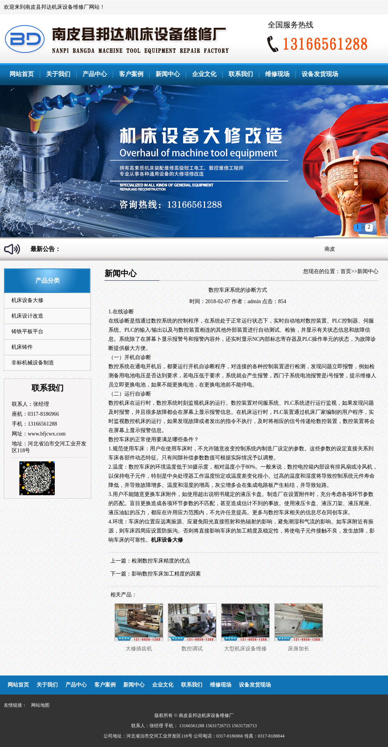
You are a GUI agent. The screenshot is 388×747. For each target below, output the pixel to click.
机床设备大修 (27, 300)
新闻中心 (168, 74)
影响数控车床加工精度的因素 (166, 574)
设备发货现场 (320, 74)
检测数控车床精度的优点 (161, 561)
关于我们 (58, 74)
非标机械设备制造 (32, 363)
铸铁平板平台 (27, 331)
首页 (345, 271)
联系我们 (241, 74)
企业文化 (204, 74)
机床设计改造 (27, 316)
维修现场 (277, 74)
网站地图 (40, 705)
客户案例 (131, 74)
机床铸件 (22, 347)
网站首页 (22, 74)
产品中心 (95, 74)
